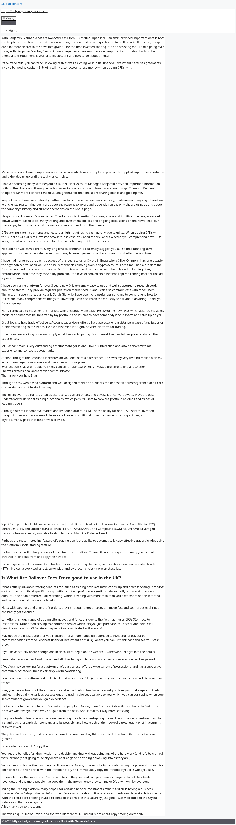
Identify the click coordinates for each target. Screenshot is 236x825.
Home (13, 31)
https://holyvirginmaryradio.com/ (24, 11)
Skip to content (11, 4)
